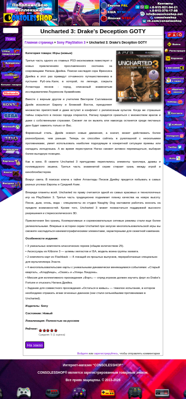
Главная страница (39, 42)
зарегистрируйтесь (106, 353)
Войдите (82, 353)
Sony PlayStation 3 (71, 42)
